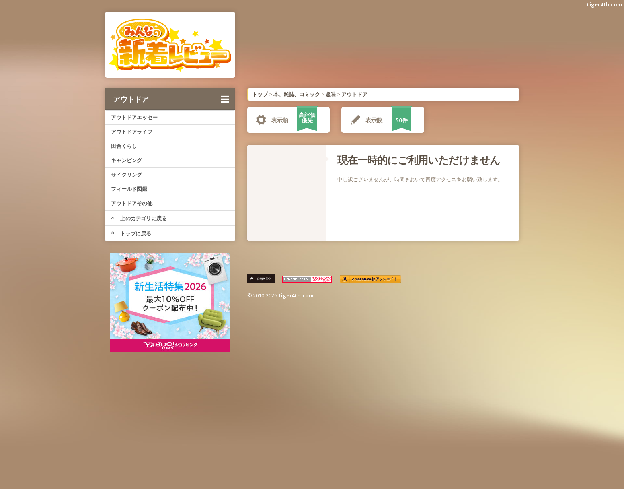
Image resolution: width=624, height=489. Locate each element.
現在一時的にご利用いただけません (418, 160)
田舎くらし (124, 145)
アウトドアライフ (131, 131)
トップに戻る (131, 233)
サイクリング (126, 174)
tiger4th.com (604, 4)
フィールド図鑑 (129, 188)
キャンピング (126, 160)
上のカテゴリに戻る (139, 218)
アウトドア (171, 99)
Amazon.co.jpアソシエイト (375, 279)
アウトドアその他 (131, 203)
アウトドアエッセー (134, 117)
